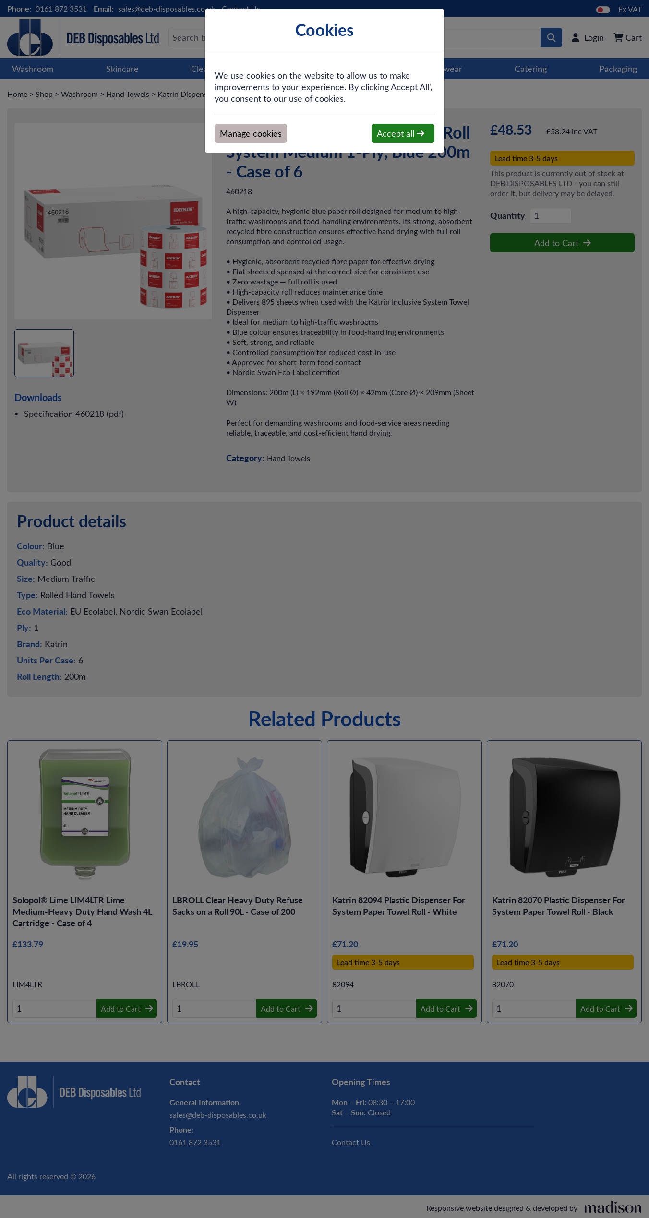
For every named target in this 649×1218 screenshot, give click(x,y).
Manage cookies (251, 133)
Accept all (400, 133)
